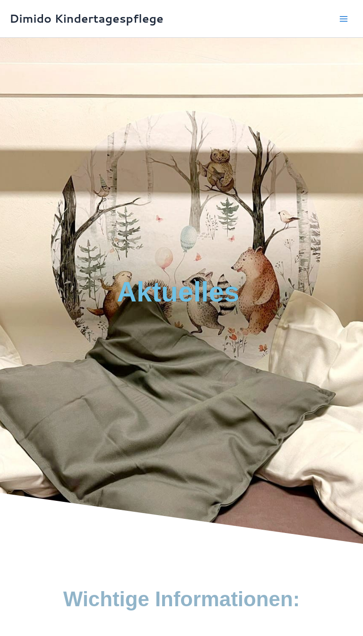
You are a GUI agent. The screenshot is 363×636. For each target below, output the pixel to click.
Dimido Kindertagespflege (86, 18)
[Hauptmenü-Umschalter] (344, 19)
